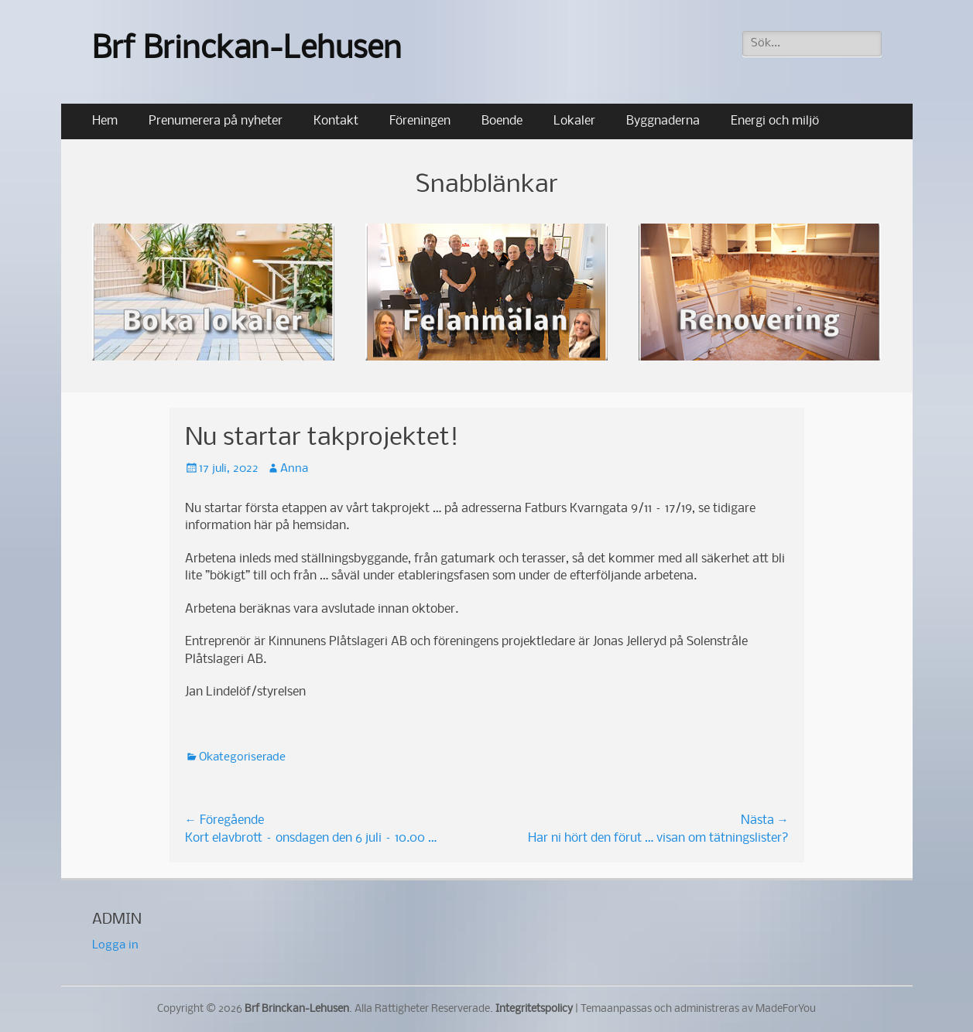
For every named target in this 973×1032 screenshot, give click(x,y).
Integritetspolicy (534, 1009)
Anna (294, 469)
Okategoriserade (242, 757)
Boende (501, 121)
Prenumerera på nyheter (216, 121)
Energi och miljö (775, 121)
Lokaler (574, 121)
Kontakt (335, 121)
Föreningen (420, 121)
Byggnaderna (663, 121)
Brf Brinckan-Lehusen (247, 50)
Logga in (115, 945)
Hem (105, 121)
